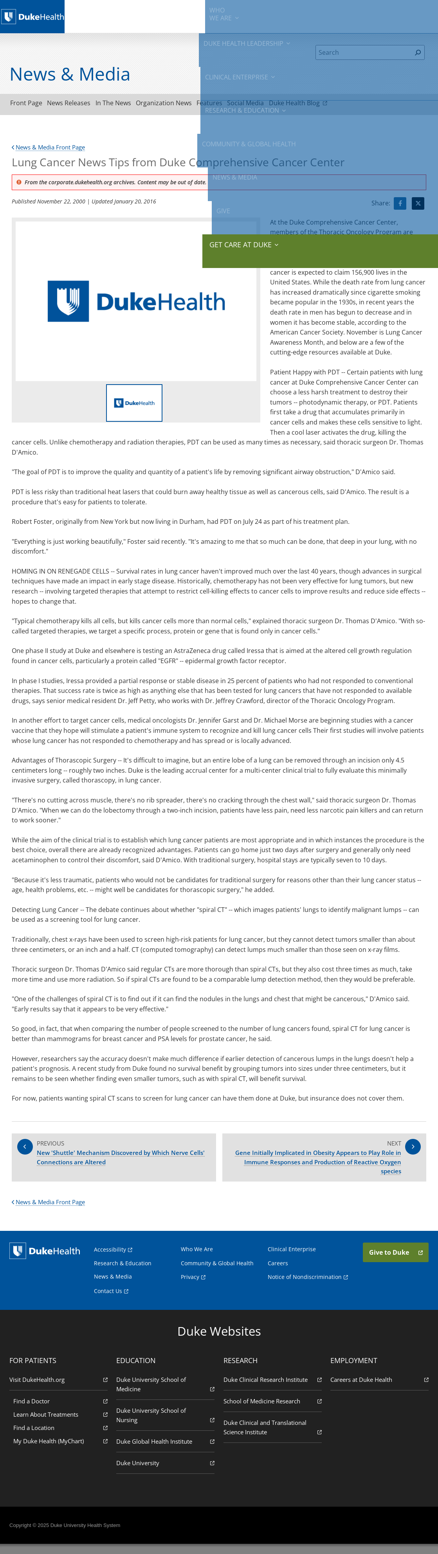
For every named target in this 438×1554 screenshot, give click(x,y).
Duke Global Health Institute (165, 1450)
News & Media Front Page (51, 149)
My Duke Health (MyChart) (62, 1450)
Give (377, 11)
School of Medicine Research (272, 1410)
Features (241, 104)
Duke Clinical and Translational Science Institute (272, 1437)
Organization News (188, 104)
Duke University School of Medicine (165, 1394)
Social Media (283, 104)
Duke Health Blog (342, 104)
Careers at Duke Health (377, 1389)
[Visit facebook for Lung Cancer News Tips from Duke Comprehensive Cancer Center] (400, 206)
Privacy (191, 1286)
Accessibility (112, 1259)
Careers (277, 1273)
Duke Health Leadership (137, 15)
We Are (95, 15)
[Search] (363, 52)
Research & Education (243, 15)
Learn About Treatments (62, 1423)
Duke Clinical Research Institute (272, 1389)
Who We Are (198, 1259)
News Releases (79, 104)
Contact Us (110, 1300)
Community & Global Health (301, 15)
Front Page (30, 104)
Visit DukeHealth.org (60, 1389)
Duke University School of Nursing (165, 1425)
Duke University (165, 1472)
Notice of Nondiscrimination (304, 1286)
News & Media (348, 15)
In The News (130, 104)
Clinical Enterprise (190, 15)
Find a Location (62, 1437)
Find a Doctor (62, 1410)
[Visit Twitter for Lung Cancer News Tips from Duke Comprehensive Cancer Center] (418, 206)
